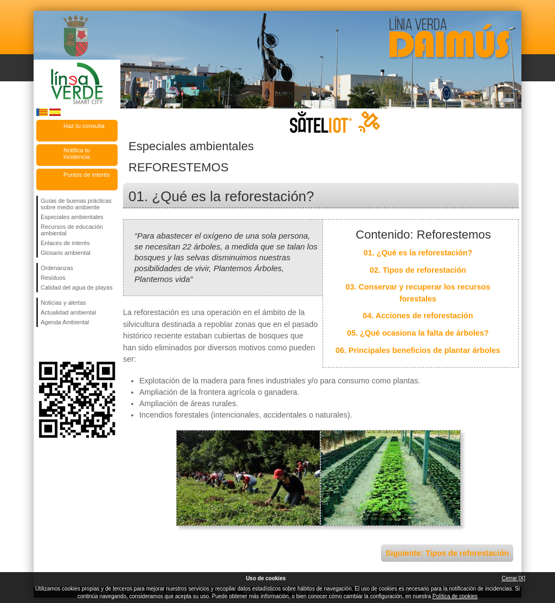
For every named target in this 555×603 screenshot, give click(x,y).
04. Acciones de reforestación (418, 315)
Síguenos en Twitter (60, 344)
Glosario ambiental (66, 252)
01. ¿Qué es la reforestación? (418, 252)
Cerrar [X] (513, 578)
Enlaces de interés (65, 243)
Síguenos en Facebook (42, 344)
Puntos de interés (86, 174)
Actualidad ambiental (68, 312)
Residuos (53, 277)
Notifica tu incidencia (76, 153)
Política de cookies (455, 596)
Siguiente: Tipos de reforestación (447, 553)
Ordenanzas (57, 268)
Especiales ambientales (72, 217)
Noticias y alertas (63, 302)
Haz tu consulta (84, 126)
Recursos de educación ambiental (72, 229)
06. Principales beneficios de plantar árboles (417, 350)
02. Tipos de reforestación (418, 270)
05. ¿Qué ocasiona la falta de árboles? (418, 333)
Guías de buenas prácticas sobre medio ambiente (76, 203)
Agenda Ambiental (65, 322)
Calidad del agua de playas (77, 287)
